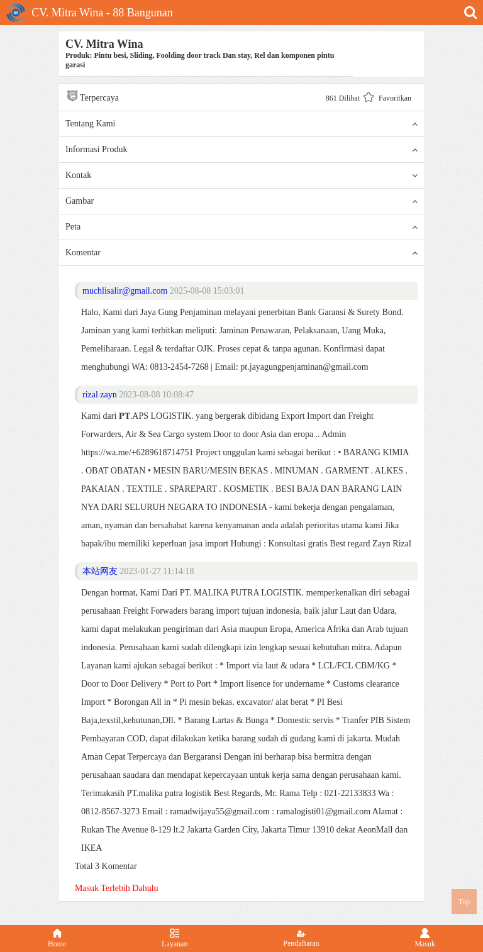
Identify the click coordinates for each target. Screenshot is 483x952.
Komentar (241, 252)
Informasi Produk (241, 149)
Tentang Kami (241, 124)
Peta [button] (241, 227)
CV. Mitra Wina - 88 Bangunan (89, 12)
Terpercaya (92, 95)
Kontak (241, 175)
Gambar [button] (241, 201)
